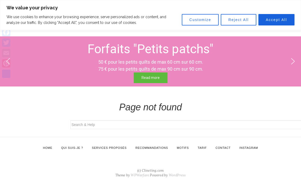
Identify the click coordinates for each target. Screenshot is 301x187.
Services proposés (109, 147)
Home (47, 147)
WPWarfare (140, 175)
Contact (223, 147)
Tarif (202, 147)
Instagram (248, 147)
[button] (293, 61)
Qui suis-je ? (72, 147)
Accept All (276, 20)
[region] (150, 15)
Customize (200, 20)
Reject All (238, 20)
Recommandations (151, 147)
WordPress (177, 175)
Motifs (183, 147)
